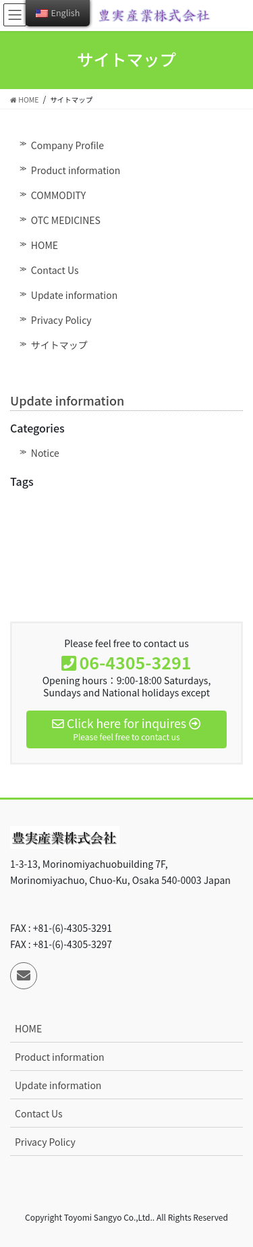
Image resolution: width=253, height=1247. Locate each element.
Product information (76, 170)
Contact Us (55, 270)
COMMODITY (58, 195)
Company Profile (67, 145)
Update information (74, 295)
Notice (45, 453)
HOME (44, 245)
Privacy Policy (61, 320)
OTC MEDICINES (66, 220)
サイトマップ (59, 345)
